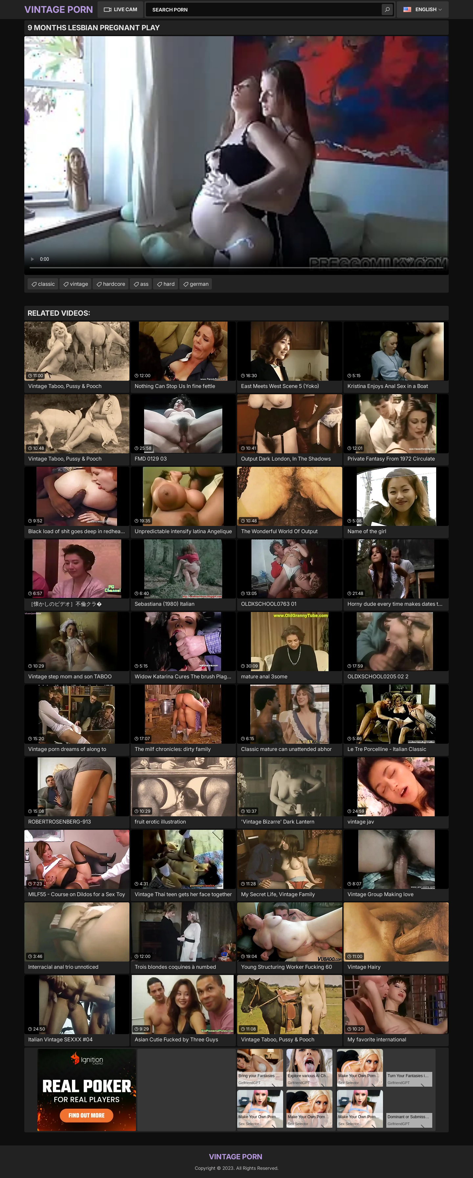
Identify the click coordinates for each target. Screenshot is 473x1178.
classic (46, 284)
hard (169, 284)
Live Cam (125, 9)
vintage (79, 284)
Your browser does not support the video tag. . (236, 155)
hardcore (114, 284)
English (426, 9)
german (199, 284)
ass (144, 284)
